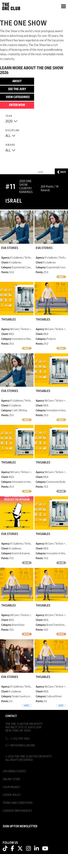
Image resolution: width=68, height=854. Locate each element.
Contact (11, 716)
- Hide (40, 172)
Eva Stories (9, 248)
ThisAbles (8, 319)
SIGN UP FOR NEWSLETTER (20, 826)
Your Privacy (11, 787)
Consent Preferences (17, 810)
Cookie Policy (12, 794)
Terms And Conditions (17, 802)
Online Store (11, 779)
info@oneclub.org (22, 745)
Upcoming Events (14, 771)
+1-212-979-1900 (20, 738)
